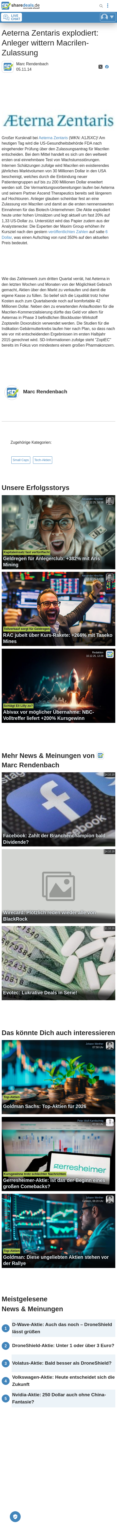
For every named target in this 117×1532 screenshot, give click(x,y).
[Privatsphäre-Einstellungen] (15, 1516)
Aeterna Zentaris (54, 138)
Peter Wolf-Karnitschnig (90, 1120)
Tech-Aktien (42, 460)
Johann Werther (94, 1044)
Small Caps (21, 460)
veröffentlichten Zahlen (68, 232)
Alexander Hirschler (92, 498)
